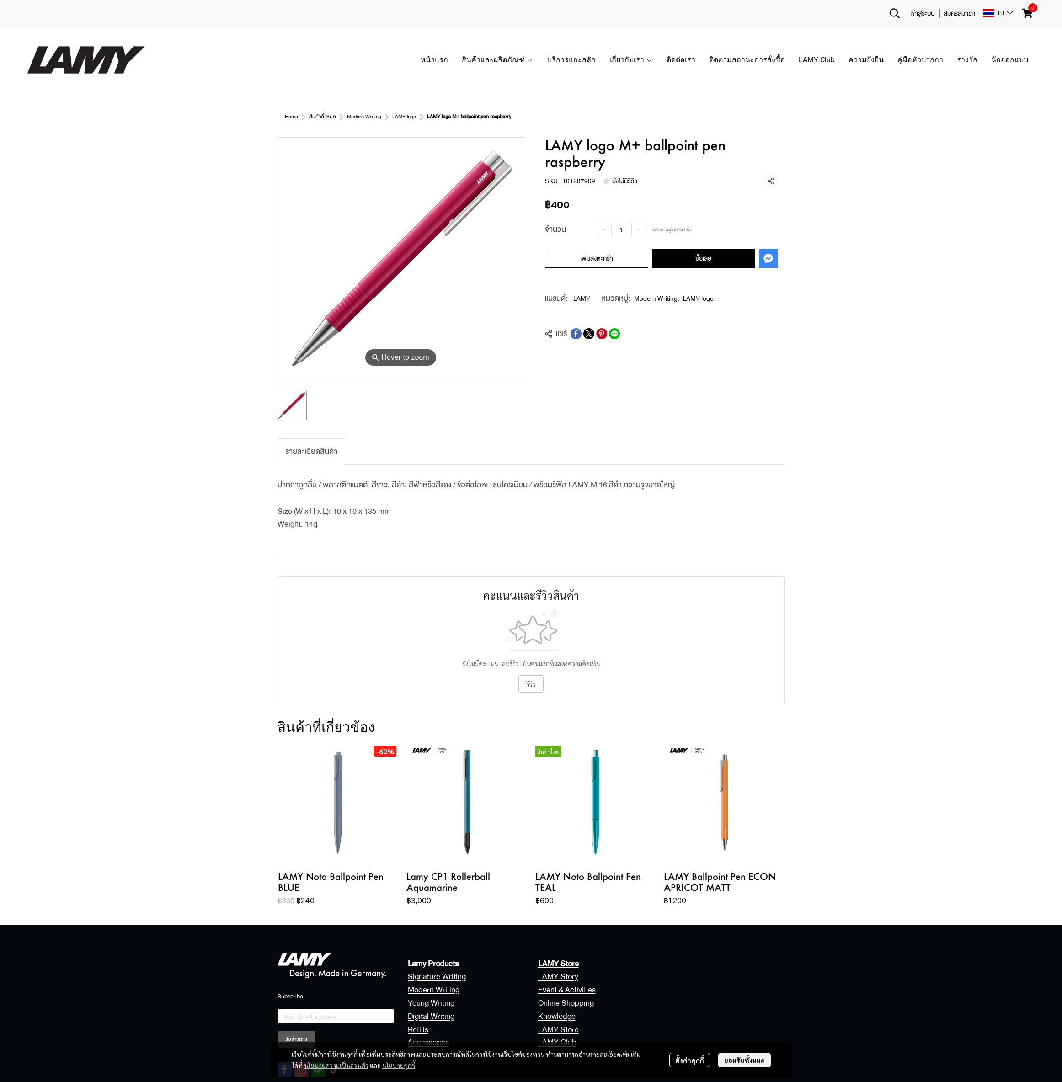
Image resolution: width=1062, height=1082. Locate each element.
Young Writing (431, 1003)
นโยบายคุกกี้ (398, 1065)
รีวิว (531, 684)
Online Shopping (566, 1003)
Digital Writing (431, 1016)
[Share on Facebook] (576, 333)
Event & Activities (567, 990)
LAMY (581, 298)
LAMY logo (404, 116)
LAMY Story (558, 976)
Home (291, 116)
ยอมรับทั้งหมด (744, 1060)
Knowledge (557, 1016)
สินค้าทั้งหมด (322, 116)
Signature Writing (437, 976)
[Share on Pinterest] (601, 333)
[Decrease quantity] (604, 229)
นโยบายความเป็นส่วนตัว (336, 1065)
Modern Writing (364, 116)
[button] (894, 13)
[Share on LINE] (614, 333)
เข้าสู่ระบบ (922, 13)
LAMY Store (558, 1029)
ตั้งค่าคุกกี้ (689, 1060)
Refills (418, 1029)
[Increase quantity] (638, 229)
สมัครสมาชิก (959, 13)
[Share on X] (588, 333)
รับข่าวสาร (296, 1039)
